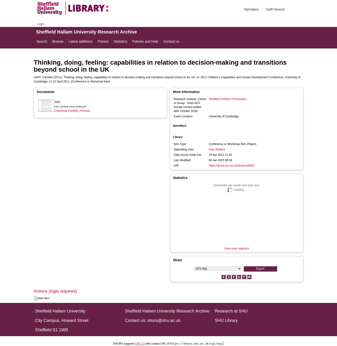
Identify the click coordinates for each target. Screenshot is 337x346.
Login (40, 24)
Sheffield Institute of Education (228, 99)
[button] (35, 298)
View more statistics (236, 248)
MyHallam (251, 9)
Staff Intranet (275, 9)
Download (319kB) (66, 110)
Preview (85, 110)
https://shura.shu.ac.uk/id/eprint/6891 (232, 165)
